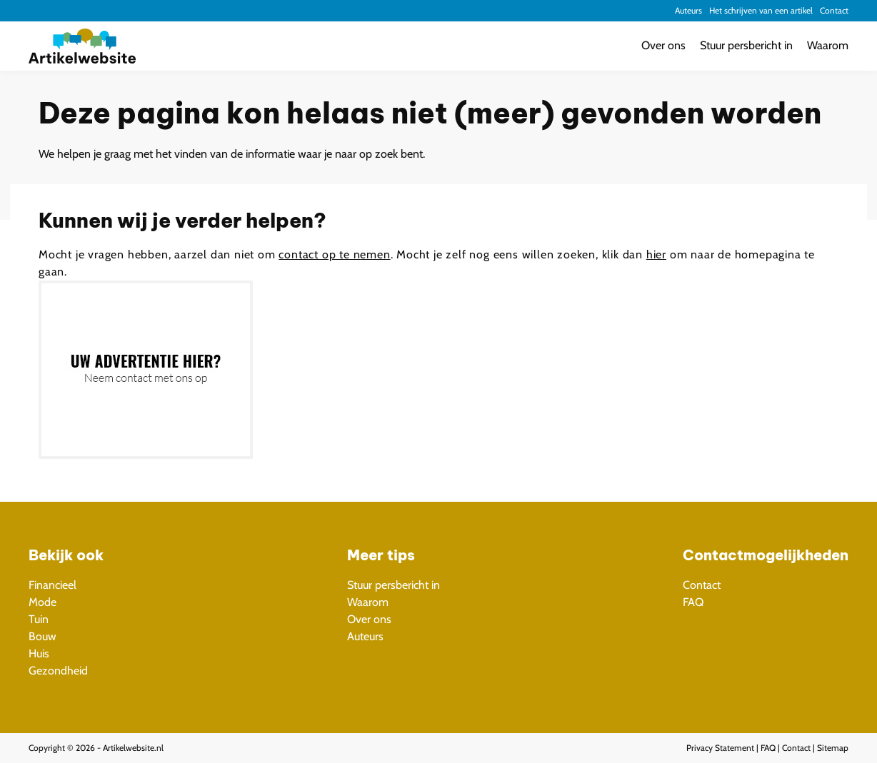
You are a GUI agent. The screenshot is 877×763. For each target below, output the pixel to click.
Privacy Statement (720, 747)
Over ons (663, 45)
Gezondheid (58, 670)
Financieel (52, 585)
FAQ (693, 602)
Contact (834, 10)
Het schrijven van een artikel (761, 10)
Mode (42, 602)
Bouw (42, 636)
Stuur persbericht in (746, 45)
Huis (39, 653)
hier (656, 254)
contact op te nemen (334, 254)
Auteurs (688, 10)
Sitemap (832, 747)
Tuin (39, 619)
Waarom (827, 45)
